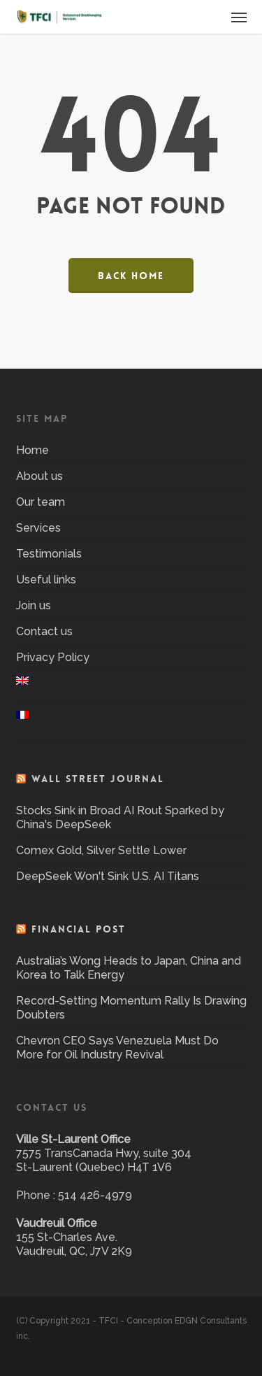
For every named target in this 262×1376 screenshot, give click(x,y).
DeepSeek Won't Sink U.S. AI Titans (107, 876)
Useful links (46, 579)
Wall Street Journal (97, 778)
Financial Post (78, 929)
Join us (33, 605)
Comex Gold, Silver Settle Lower (101, 850)
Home (32, 450)
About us (39, 476)
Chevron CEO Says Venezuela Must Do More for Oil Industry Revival (117, 1047)
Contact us (44, 631)
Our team (40, 502)
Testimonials (49, 553)
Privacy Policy (52, 657)
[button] (239, 17)
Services (38, 527)
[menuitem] (131, 687)
